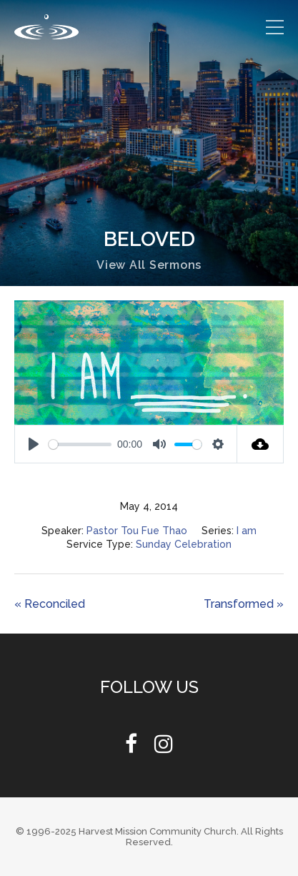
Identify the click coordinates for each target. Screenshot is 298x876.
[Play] (33, 444)
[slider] (80, 444)
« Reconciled (49, 604)
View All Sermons (149, 265)
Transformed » (244, 604)
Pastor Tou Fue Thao (136, 530)
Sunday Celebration (184, 544)
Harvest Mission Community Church (158, 831)
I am (247, 530)
